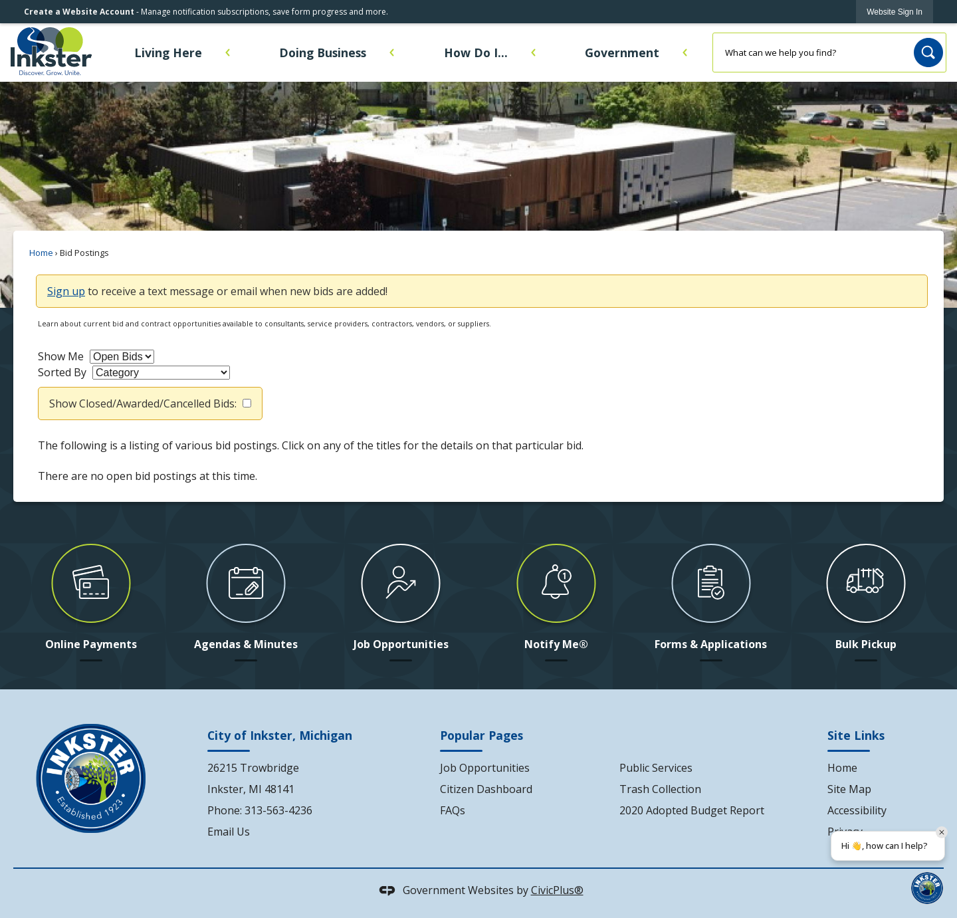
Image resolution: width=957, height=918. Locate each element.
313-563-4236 (278, 810)
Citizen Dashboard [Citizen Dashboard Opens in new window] (486, 789)
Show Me (61, 356)
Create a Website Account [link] (79, 11)
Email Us (228, 831)
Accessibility (857, 810)
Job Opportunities (485, 767)
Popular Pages (481, 735)
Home (41, 253)
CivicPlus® (557, 890)
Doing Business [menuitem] (322, 52)
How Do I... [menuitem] (476, 52)
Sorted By (62, 372)
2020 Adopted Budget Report (691, 810)
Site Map (849, 789)
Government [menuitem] (622, 52)
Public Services (655, 767)
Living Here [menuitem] (168, 52)
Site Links (856, 735)
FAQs (452, 810)
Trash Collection (660, 789)
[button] (928, 52)
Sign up (66, 291)
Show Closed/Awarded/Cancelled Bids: (143, 403)
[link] (894, 11)
